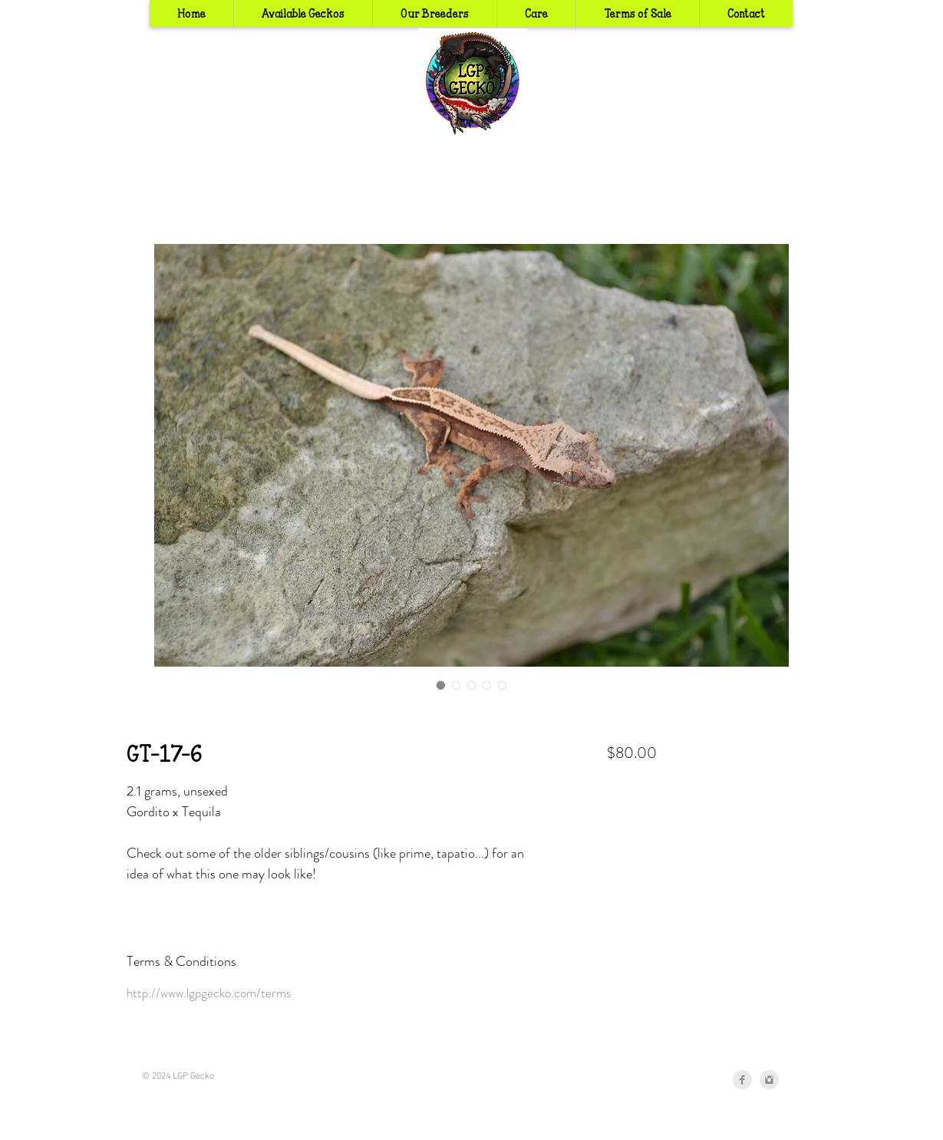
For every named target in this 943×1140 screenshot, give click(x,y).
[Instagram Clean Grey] (769, 1079)
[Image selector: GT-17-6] (441, 685)
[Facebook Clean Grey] (742, 1079)
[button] (434, 13)
